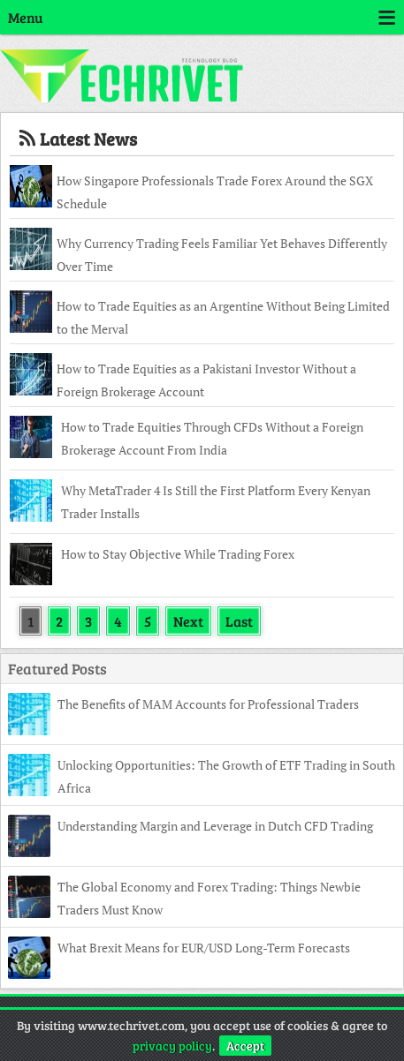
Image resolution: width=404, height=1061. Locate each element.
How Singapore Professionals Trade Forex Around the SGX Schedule (215, 192)
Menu (202, 17)
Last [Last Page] (239, 621)
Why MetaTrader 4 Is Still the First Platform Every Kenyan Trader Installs (215, 502)
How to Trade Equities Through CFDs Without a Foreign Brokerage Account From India (212, 438)
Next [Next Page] (188, 621)
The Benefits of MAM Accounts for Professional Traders (208, 704)
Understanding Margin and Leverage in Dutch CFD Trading (215, 825)
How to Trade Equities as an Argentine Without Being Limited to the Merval (223, 317)
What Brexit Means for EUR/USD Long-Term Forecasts (203, 947)
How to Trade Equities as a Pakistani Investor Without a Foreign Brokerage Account (206, 380)
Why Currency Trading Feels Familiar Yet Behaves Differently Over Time (222, 255)
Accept (245, 1045)
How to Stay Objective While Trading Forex (177, 554)
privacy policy (172, 1045)
